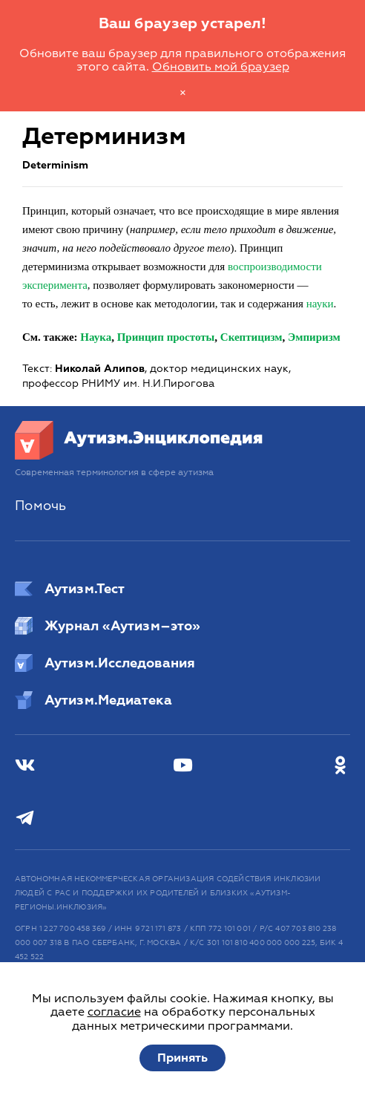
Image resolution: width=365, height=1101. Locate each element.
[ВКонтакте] (25, 766)
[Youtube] (183, 766)
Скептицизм (251, 337)
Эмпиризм (314, 337)
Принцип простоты (166, 337)
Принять (182, 1058)
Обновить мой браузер (220, 66)
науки (320, 304)
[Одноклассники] (340, 766)
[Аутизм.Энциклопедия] (139, 455)
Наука (95, 337)
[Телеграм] (25, 818)
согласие (114, 1011)
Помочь (40, 505)
